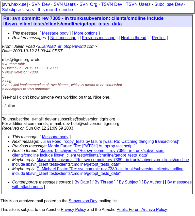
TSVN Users (138, 4)
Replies (159, 38)
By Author (152, 182)
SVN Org (88, 4)
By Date (81, 182)
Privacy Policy (73, 209)
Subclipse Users (18, 9)
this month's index (55, 9)
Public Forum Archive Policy (142, 209)
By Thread (104, 182)
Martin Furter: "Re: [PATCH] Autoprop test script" (91, 146)
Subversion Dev (83, 201)
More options (86, 33)
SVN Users (65, 4)
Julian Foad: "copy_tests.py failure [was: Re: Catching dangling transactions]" (110, 141)
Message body (55, 33)
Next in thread (134, 38)
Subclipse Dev (168, 4)
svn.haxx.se (15, 4)
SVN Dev (40, 4)
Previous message (99, 38)
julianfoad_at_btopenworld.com (66, 46)
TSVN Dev (111, 4)
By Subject (128, 182)
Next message (63, 38)
